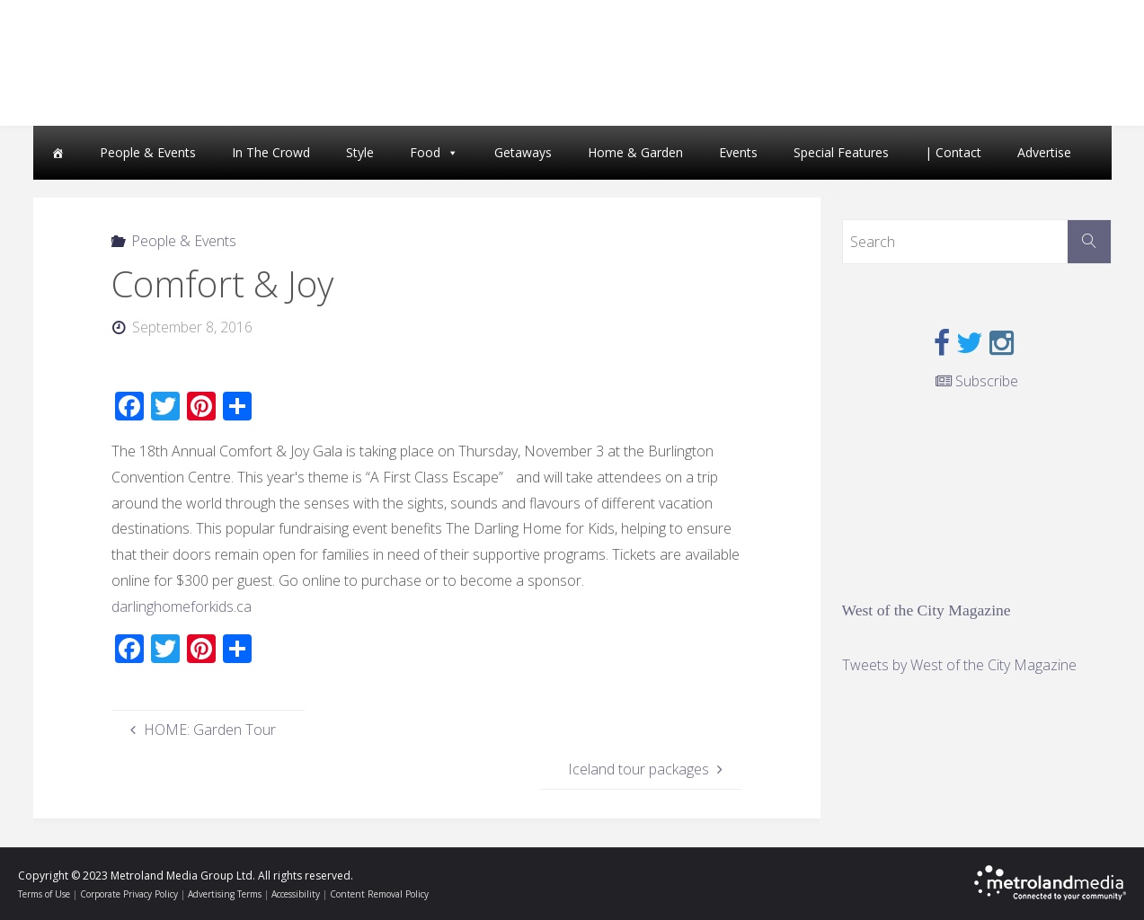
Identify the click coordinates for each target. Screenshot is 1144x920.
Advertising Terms (225, 894)
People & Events (148, 152)
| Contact (953, 152)
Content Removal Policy (379, 894)
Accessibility (295, 894)
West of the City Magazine (926, 610)
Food (425, 152)
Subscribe (977, 381)
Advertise (1044, 152)
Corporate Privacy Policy (129, 894)
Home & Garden (635, 152)
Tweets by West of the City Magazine (959, 665)
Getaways (523, 152)
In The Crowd (271, 152)
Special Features (841, 152)
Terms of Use (44, 894)
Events (738, 152)
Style (360, 152)
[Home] (57, 153)
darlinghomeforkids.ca (181, 606)
